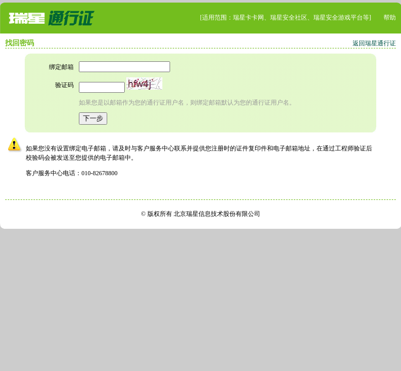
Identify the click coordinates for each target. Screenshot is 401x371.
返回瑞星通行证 (374, 43)
